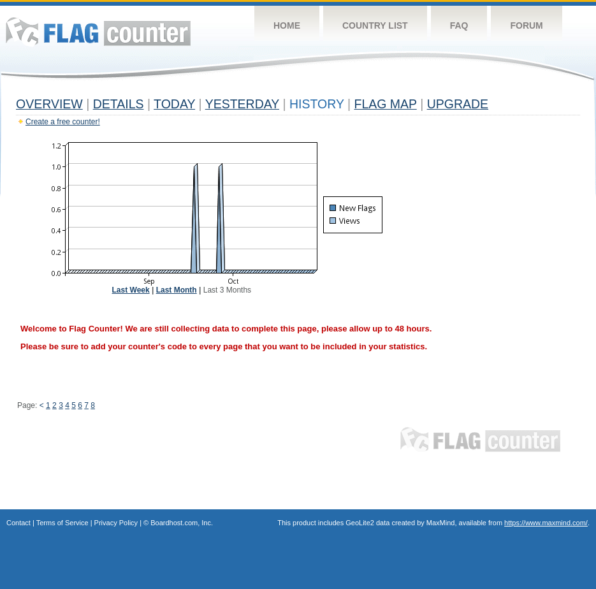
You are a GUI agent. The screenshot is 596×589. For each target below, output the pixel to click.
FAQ (459, 25)
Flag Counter (98, 31)
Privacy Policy (116, 523)
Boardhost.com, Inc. (181, 523)
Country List (375, 25)
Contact (18, 523)
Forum (526, 25)
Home (286, 25)
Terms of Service (62, 523)
